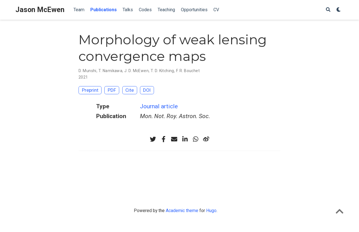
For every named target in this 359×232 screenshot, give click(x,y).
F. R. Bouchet (188, 70)
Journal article (159, 106)
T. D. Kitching (162, 70)
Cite (129, 90)
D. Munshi (87, 70)
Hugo (211, 210)
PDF (112, 90)
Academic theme (182, 210)
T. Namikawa (110, 70)
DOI (147, 90)
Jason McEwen (40, 10)
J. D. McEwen (136, 70)
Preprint (90, 90)
